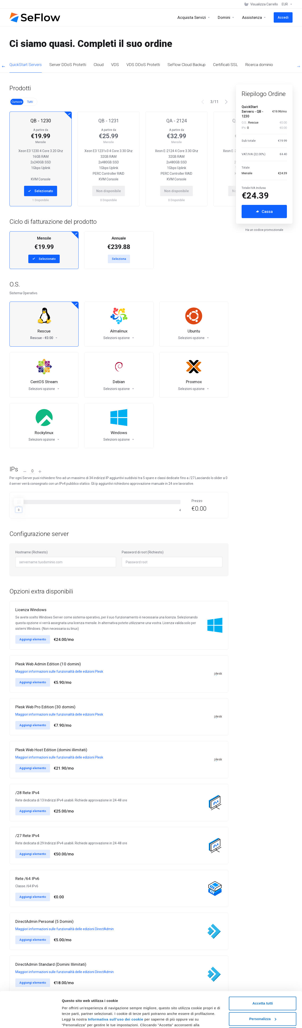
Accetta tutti (262, 973)
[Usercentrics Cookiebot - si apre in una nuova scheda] (30, 1018)
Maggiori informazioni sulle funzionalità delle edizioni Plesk (59, 671)
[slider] (19, 502)
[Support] (254, 17)
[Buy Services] (194, 17)
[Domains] (226, 17)
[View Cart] (261, 4)
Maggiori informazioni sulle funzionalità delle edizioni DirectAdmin (64, 929)
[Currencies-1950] (286, 4)
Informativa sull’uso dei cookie (115, 989)
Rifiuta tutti (262, 1004)
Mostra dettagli (74, 1019)
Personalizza (262, 988)
